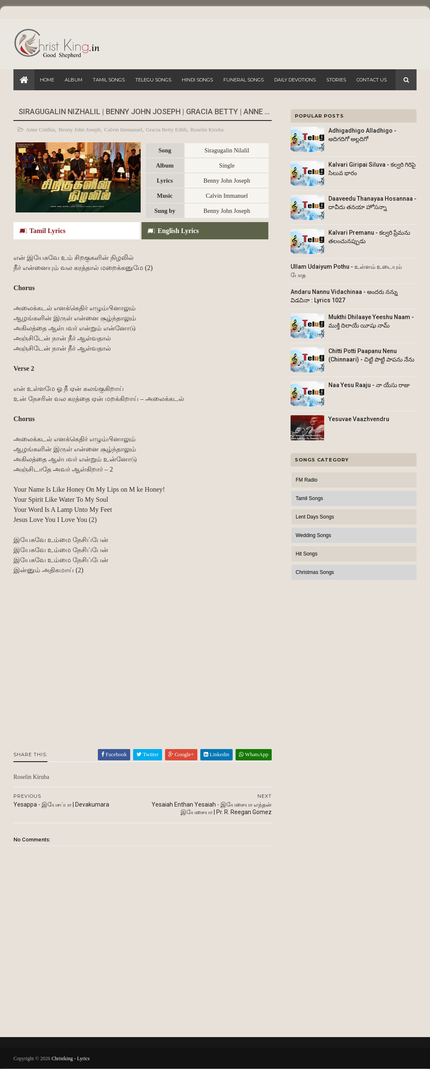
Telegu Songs (153, 80)
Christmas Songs (315, 572)
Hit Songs (306, 554)
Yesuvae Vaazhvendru (358, 419)
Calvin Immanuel (123, 129)
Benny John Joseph (79, 129)
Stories (336, 80)
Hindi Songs (197, 80)
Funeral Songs (243, 80)
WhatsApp (253, 754)
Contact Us (372, 80)
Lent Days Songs (315, 517)
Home (47, 80)
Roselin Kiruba (206, 129)
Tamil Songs (109, 80)
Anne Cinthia (40, 129)
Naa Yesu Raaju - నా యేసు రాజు (369, 385)
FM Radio (306, 480)
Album (73, 80)
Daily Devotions (295, 80)
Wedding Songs (313, 535)
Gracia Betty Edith (166, 129)
